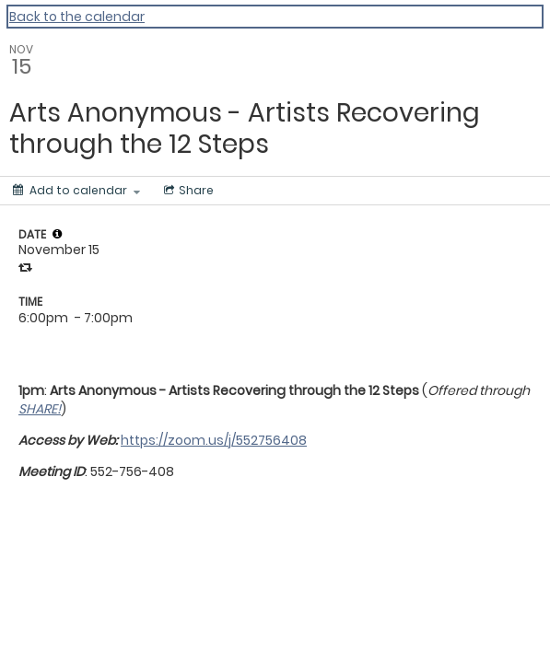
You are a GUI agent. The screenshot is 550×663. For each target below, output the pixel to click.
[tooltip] (57, 233)
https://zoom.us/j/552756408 (214, 440)
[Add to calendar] (76, 190)
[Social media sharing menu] (187, 190)
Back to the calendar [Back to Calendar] (77, 16)
